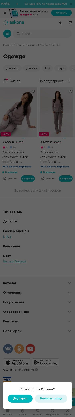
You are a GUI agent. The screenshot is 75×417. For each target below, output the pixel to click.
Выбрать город (51, 398)
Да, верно (20, 398)
